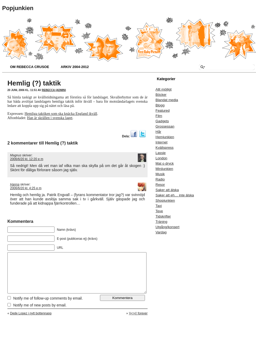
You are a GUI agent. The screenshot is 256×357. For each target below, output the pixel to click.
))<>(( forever (138, 321)
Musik (160, 174)
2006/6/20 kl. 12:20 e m (26, 159)
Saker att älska (167, 190)
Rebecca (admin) (54, 90)
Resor (160, 185)
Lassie (161, 153)
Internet (161, 142)
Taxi (159, 206)
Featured (163, 110)
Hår (158, 132)
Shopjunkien (165, 200)
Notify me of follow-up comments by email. (48, 306)
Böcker (161, 95)
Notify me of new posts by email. (40, 313)
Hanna (14, 184)
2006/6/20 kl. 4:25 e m (26, 188)
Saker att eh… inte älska (175, 195)
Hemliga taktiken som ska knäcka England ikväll (61, 114)
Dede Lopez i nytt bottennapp (31, 321)
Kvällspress (164, 148)
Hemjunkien (165, 137)
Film (159, 116)
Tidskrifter (163, 216)
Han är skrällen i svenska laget (49, 118)
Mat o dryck (165, 163)
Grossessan (165, 126)
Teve (159, 211)
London (161, 158)
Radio (160, 179)
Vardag (161, 232)
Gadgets (162, 121)
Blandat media (167, 100)
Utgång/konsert (167, 227)
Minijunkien (164, 169)
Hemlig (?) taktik (34, 83)
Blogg (160, 105)
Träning (161, 222)
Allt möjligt (164, 89)
